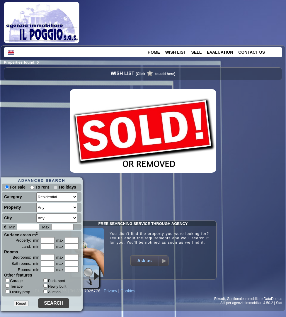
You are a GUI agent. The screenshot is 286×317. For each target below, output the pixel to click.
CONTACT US (251, 52)
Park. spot (54, 281)
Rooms (11, 252)
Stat (279, 303)
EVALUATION (220, 52)
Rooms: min (28, 269)
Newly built (55, 286)
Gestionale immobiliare (245, 299)
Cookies (127, 291)
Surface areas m (21, 234)
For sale (15, 187)
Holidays (67, 187)
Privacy (110, 291)
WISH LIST (175, 52)
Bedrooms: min (26, 257)
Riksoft (219, 299)
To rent (42, 187)
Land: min (30, 246)
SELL (196, 52)
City (8, 218)
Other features (18, 275)
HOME (154, 52)
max (60, 240)
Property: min (27, 240)
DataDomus (273, 299)
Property (12, 207)
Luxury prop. (18, 291)
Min (12, 227)
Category (13, 196)
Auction (52, 292)
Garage (14, 280)
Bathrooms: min (25, 263)
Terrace (14, 286)
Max (46, 227)
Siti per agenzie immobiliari (241, 303)
